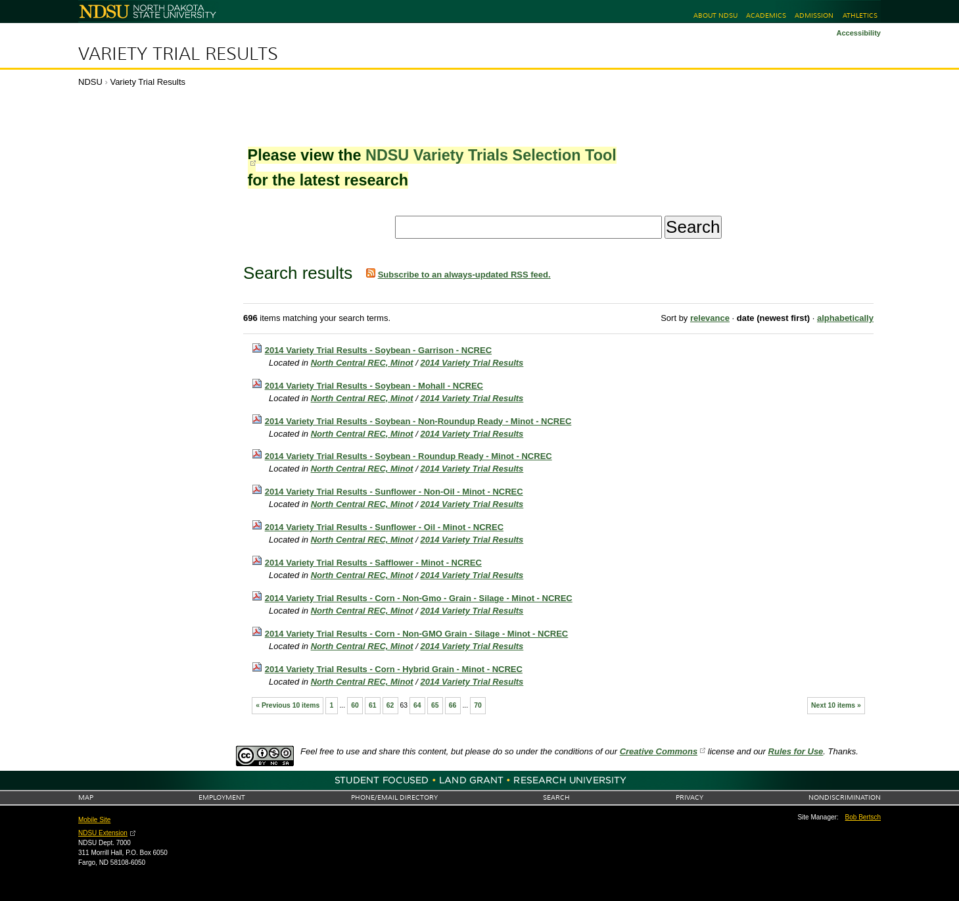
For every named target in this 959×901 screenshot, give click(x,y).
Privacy (689, 797)
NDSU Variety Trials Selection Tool (491, 155)
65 (435, 705)
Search (556, 797)
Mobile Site (94, 819)
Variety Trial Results (178, 53)
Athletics (860, 15)
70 (478, 705)
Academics (766, 15)
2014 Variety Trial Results (472, 363)
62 (390, 705)
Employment (222, 797)
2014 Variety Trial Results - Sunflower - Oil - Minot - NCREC (384, 527)
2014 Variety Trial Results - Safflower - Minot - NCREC (373, 563)
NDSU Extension (103, 833)
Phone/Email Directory (394, 797)
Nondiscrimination (844, 797)
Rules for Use (796, 751)
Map (85, 797)
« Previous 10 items (287, 705)
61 (373, 705)
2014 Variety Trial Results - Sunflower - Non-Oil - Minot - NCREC (394, 492)
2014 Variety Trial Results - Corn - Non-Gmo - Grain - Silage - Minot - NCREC (419, 598)
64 (417, 705)
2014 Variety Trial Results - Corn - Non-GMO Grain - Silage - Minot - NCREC (417, 634)
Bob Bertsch (863, 817)
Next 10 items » (836, 705)
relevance (710, 318)
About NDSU (715, 15)
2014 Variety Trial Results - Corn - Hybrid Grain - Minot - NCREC (394, 669)
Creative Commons (658, 751)
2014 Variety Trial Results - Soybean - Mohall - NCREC (374, 386)
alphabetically (845, 318)
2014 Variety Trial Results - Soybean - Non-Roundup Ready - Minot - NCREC (418, 421)
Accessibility (858, 33)
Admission (814, 15)
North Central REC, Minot (362, 363)
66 (453, 705)
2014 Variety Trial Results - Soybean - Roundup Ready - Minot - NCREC (408, 456)
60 (355, 705)
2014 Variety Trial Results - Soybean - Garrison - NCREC (378, 350)
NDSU (90, 82)
